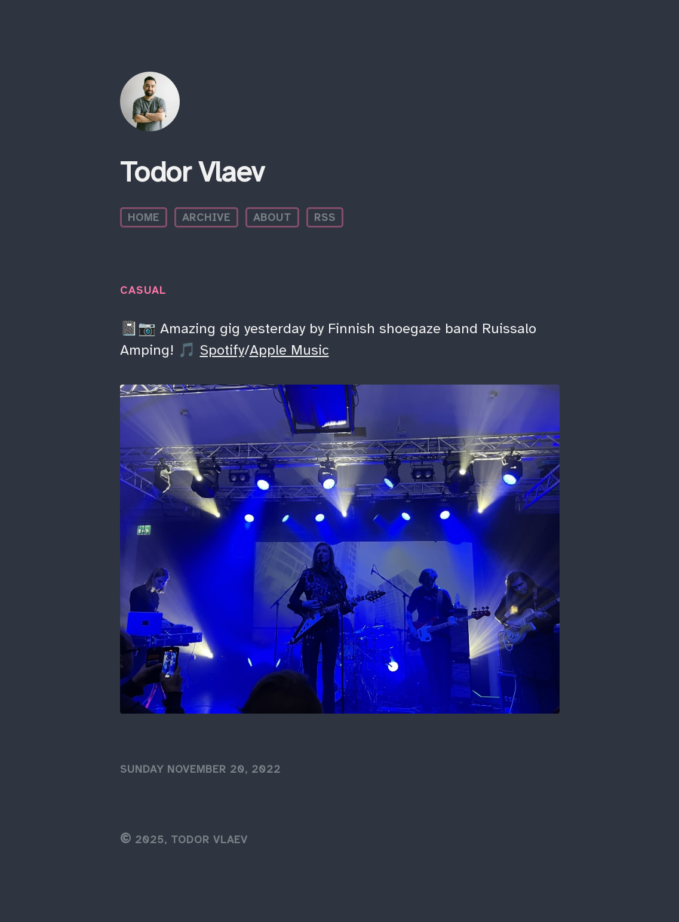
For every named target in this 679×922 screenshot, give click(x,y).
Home (143, 217)
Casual (143, 290)
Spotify (222, 350)
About (272, 217)
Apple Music (289, 350)
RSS (325, 217)
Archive (206, 217)
